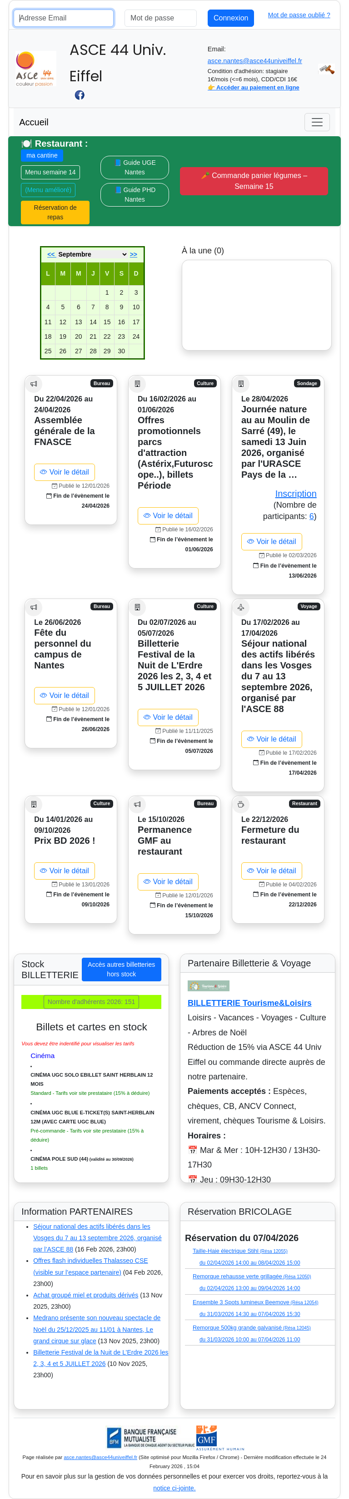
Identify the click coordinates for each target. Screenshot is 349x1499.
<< (51, 254)
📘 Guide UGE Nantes (134, 167)
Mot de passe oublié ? (299, 15)
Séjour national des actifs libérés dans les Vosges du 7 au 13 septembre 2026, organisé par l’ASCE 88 (97, 1238)
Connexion (231, 18)
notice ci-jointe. (174, 1488)
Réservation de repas (55, 212)
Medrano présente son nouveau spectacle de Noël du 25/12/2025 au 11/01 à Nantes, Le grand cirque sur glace (96, 1329)
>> (133, 254)
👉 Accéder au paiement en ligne (253, 87)
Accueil (33, 122)
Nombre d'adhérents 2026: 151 (91, 1001)
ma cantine (41, 155)
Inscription (296, 494)
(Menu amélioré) (48, 189)
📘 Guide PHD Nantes (135, 194)
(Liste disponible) (207, 1226)
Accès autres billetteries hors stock (121, 969)
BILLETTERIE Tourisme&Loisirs (250, 1003)
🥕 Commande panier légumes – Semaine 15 (254, 181)
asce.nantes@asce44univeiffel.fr (255, 60)
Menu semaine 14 (50, 172)
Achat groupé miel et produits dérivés (85, 1295)
